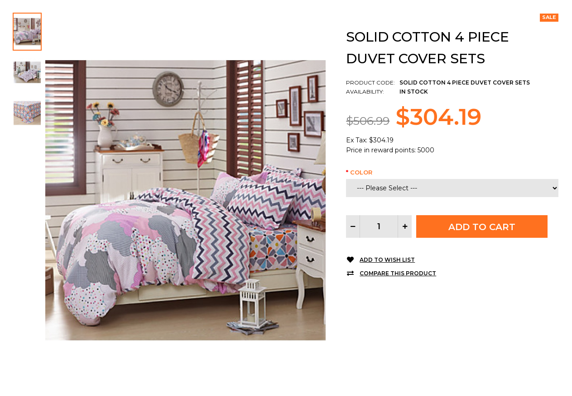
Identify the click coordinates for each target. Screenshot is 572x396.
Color (361, 172)
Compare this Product (398, 273)
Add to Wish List (387, 259)
